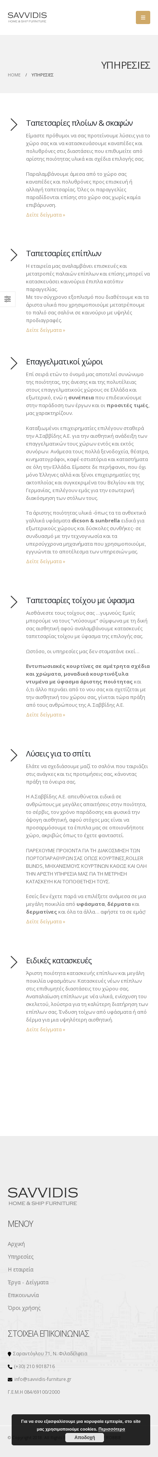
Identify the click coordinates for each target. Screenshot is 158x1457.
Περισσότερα (112, 1429)
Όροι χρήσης (24, 1307)
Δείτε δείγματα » (45, 214)
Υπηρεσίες (20, 1256)
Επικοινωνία (23, 1295)
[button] (143, 17)
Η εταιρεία (20, 1269)
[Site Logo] (27, 17)
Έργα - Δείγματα (28, 1282)
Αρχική (16, 1243)
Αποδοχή (85, 1437)
